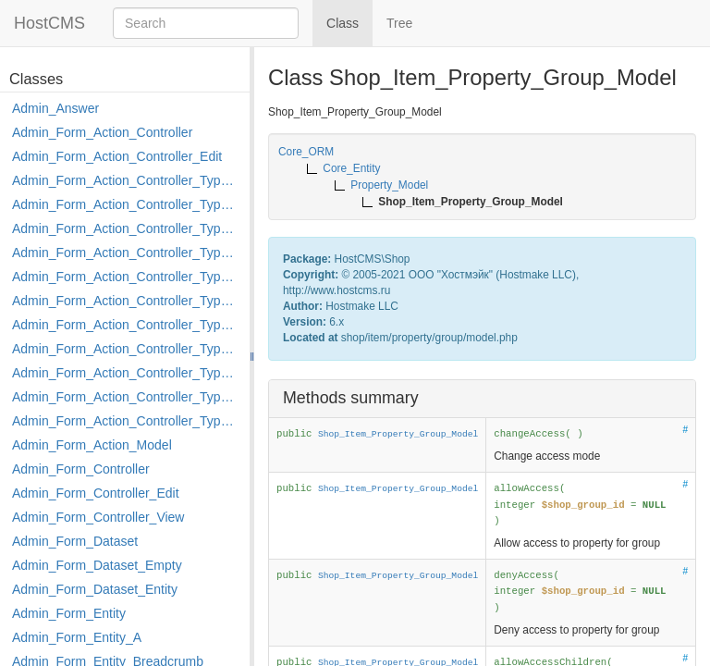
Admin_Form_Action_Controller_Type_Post (126, 372)
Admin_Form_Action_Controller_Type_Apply (126, 180)
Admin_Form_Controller (81, 469)
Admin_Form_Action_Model (92, 445)
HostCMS (49, 23)
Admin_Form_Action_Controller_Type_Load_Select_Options (126, 300)
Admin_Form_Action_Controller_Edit (117, 156)
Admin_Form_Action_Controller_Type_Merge (126, 324)
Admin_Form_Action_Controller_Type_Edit (126, 252)
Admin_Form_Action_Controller (102, 132)
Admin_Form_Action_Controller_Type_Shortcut (126, 420)
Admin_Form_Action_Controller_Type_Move (126, 348)
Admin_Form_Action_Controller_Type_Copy (126, 204)
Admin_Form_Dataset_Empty (97, 565)
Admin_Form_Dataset (75, 541)
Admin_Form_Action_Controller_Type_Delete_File (126, 228)
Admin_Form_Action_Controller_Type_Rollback (126, 396)
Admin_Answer (55, 108)
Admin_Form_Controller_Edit (95, 493)
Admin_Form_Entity (69, 613)
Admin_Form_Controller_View (98, 517)
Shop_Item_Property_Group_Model (398, 434)
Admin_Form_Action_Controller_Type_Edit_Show (126, 276)
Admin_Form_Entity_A (76, 637)
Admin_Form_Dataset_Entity (95, 589)
